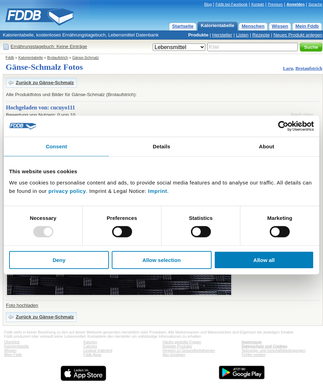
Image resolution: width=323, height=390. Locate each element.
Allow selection (161, 260)
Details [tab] (161, 146)
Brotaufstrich (57, 57)
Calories (90, 346)
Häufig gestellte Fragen (182, 342)
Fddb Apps (92, 354)
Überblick (12, 342)
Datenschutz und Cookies (264, 346)
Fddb (10, 57)
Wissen (280, 26)
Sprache (315, 4)
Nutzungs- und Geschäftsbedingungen (273, 350)
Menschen (253, 26)
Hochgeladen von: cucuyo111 (40, 107)
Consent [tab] (56, 146)
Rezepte (261, 35)
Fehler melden (254, 354)
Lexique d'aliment (97, 350)
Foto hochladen (22, 305)
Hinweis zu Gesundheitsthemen (189, 350)
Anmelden (296, 4)
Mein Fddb (307, 26)
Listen (242, 35)
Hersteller (222, 35)
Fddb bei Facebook (231, 4)
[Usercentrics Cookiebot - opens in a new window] (283, 126)
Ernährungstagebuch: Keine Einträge (49, 46)
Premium (275, 4)
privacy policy (67, 191)
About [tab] (266, 146)
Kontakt (257, 4)
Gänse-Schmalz (85, 57)
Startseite (182, 26)
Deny (59, 260)
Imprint (157, 191)
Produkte (198, 35)
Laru (288, 68)
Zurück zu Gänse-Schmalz (45, 82)
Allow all (264, 260)
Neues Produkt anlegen (298, 35)
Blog (208, 4)
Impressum (252, 342)
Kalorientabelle (217, 25)
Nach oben (302, 114)
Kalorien (90, 342)
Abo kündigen (174, 354)
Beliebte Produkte (177, 346)
